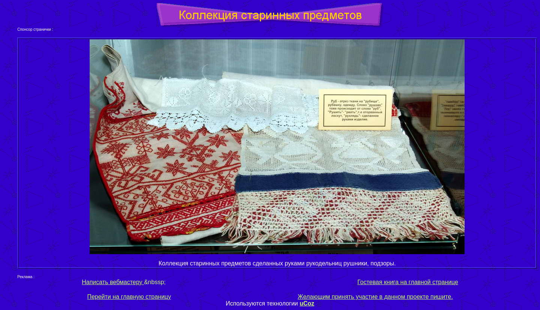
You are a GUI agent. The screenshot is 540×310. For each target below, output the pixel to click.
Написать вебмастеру (113, 282)
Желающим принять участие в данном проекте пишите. (375, 297)
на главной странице (428, 282)
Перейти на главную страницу (129, 297)
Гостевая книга (378, 282)
